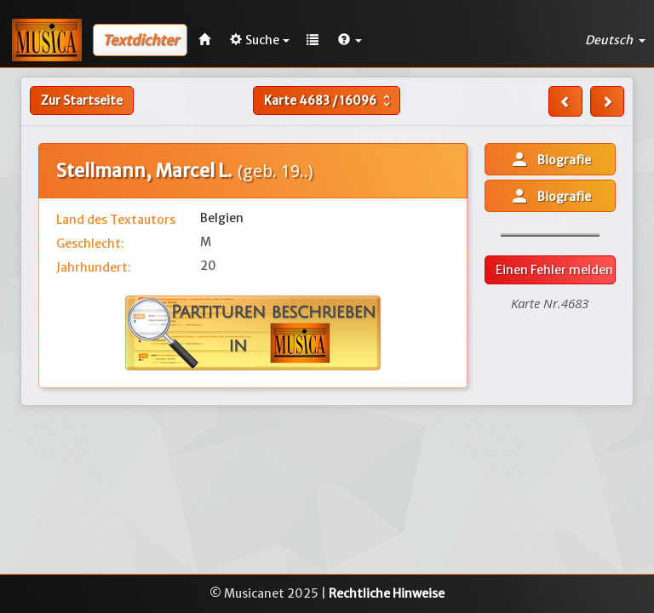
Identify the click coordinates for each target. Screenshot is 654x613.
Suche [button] (260, 40)
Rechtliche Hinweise (387, 593)
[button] (350, 40)
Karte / (329, 100)
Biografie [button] (550, 159)
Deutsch (615, 40)
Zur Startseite (82, 100)
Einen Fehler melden (554, 270)
